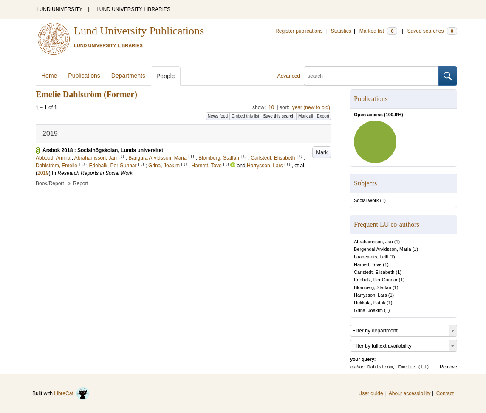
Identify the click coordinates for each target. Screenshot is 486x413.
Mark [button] (322, 152)
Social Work (366, 200)
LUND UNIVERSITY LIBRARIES (133, 9)
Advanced (288, 76)
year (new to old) (311, 107)
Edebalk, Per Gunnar (376, 279)
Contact (445, 393)
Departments (128, 75)
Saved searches (432, 31)
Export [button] (323, 116)
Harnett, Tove (367, 264)
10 (271, 107)
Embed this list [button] (245, 116)
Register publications (298, 31)
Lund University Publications (139, 31)
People (165, 76)
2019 (43, 173)
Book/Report (50, 183)
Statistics (341, 31)
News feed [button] (218, 116)
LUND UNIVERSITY (59, 9)
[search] (371, 76)
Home (49, 75)
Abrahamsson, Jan (373, 241)
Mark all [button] (305, 116)
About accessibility (410, 393)
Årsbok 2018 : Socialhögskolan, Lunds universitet (102, 150)
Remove (448, 366)
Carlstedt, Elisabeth (374, 272)
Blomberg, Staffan (372, 287)
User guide (371, 393)
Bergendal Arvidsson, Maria (382, 249)
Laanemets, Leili (371, 256)
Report (80, 183)
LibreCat (72, 393)
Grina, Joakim (368, 310)
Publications (84, 75)
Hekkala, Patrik (369, 302)
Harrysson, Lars (370, 295)
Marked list (378, 31)
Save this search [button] (278, 116)
